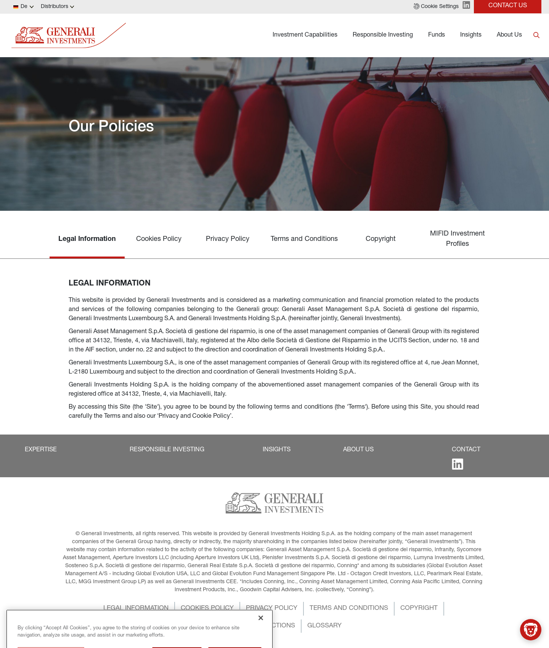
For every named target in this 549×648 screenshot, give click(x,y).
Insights (471, 35)
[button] (436, 7)
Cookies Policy (158, 239)
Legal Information (87, 239)
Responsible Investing (383, 35)
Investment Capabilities (305, 35)
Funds (436, 35)
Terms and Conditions (304, 239)
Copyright (381, 239)
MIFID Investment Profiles (457, 239)
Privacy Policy (227, 239)
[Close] (260, 632)
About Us (509, 35)
